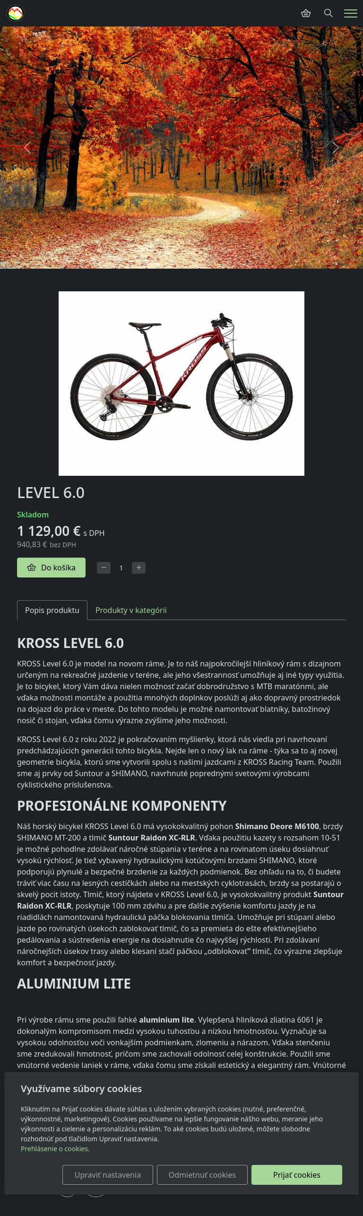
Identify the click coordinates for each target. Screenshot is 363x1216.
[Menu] (350, 13)
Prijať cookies (296, 1175)
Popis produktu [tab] (52, 610)
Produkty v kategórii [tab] (131, 610)
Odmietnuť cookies (202, 1175)
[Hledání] (328, 13)
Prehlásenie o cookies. (55, 1148)
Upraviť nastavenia (108, 1175)
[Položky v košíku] (306, 13)
